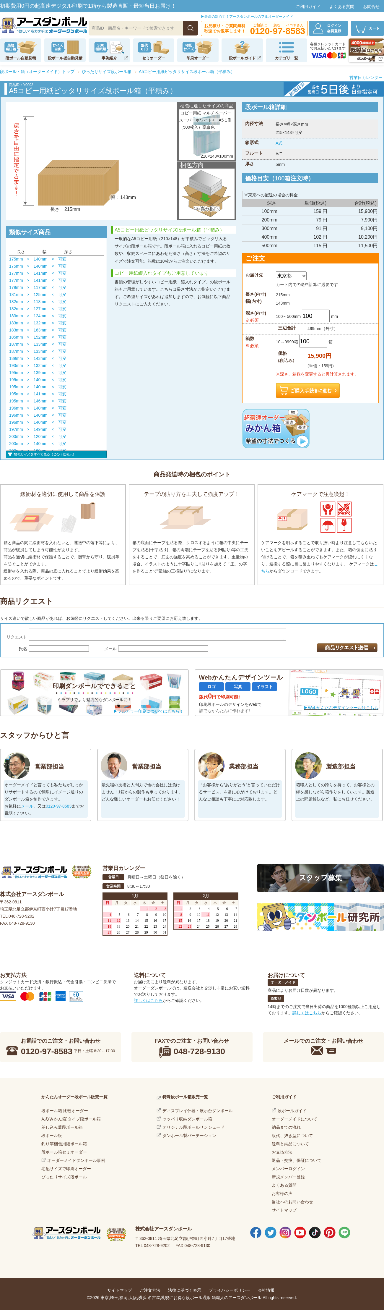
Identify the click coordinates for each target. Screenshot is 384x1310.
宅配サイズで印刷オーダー (66, 1168)
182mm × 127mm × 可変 (37, 308)
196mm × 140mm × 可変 (37, 408)
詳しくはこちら (148, 1000)
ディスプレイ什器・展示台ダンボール (197, 1110)
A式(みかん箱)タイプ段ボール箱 (71, 1119)
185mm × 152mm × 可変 (37, 337)
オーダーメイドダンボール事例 (76, 1160)
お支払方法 (282, 1152)
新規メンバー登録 (288, 1177)
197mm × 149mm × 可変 (37, 429)
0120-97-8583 (58, 806)
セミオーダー (153, 58)
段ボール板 (51, 1135)
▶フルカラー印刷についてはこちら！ (148, 711)
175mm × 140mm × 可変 (37, 259)
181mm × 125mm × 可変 (37, 294)
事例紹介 (109, 58)
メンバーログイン (288, 1168)
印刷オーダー (197, 58)
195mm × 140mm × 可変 (37, 379)
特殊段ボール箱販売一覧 (185, 1096)
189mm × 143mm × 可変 (37, 358)
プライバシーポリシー (229, 1290)
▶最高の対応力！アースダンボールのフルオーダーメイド (247, 16)
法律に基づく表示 (184, 1290)
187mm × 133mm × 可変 (37, 344)
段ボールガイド (242, 58)
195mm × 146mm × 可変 (37, 401)
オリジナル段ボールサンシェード (193, 1127)
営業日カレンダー (366, 77)
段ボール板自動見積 (65, 58)
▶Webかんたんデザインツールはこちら (341, 707)
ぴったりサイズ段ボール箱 (106, 71)
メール (27, 806)
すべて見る (56, 454)
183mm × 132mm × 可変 (37, 323)
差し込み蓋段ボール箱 (62, 1127)
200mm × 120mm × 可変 (37, 436)
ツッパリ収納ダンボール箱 (187, 1119)
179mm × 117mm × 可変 (37, 287)
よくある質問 (341, 6)
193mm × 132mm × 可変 (37, 365)
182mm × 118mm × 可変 (37, 301)
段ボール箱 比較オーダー (64, 1110)
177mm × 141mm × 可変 (37, 273)
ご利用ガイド (308, 6)
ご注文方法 (150, 1290)
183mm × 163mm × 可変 (37, 330)
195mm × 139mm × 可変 (37, 372)
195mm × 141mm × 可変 (37, 394)
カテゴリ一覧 (286, 58)
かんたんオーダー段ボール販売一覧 (74, 1096)
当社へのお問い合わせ (292, 1201)
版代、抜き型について (292, 1135)
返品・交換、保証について (296, 1160)
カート (374, 28)
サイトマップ (284, 1210)
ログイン (337, 29)
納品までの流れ (286, 1127)
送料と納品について (290, 1143)
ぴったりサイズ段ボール (64, 1177)
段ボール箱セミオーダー (64, 1152)
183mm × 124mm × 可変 (37, 315)
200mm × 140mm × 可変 (37, 443)
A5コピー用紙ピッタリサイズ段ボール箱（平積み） (187, 71)
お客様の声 (282, 1193)
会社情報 (266, 1290)
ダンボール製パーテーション (189, 1135)
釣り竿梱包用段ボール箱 (64, 1143)
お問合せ (371, 6)
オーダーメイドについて (294, 1119)
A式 (279, 143)
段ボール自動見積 (20, 58)
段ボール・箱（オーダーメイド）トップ (37, 71)
